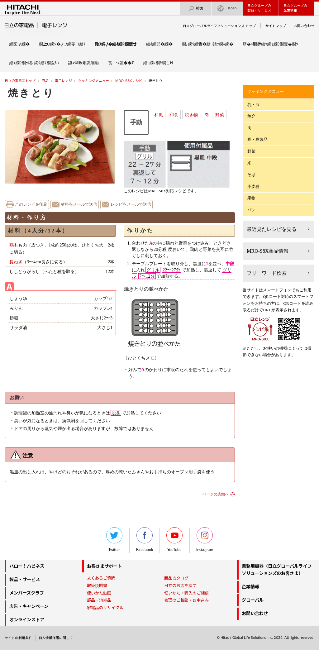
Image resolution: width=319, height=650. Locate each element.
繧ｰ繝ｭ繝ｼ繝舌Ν (158, 62)
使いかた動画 (99, 592)
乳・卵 (253, 104)
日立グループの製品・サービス (259, 7)
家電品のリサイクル (105, 607)
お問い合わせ (304, 26)
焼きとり (31, 92)
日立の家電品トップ (20, 81)
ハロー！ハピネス (26, 566)
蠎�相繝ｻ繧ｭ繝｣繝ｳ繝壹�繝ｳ (270, 43)
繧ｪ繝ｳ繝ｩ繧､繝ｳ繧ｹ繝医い (34, 62)
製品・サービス (24, 579)
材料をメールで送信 (79, 204)
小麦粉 (253, 186)
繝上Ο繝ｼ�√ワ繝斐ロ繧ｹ (62, 43)
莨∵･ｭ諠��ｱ (121, 62)
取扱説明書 (97, 585)
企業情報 (250, 587)
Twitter (114, 539)
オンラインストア (26, 620)
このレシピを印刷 (31, 204)
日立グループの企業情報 (295, 7)
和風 (158, 114)
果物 (251, 198)
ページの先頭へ (215, 494)
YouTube (174, 539)
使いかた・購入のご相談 (186, 592)
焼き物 (191, 114)
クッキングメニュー (93, 81)
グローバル (253, 600)
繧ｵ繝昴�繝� (159, 43)
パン (251, 210)
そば (251, 174)
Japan (227, 8)
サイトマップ (275, 26)
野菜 (219, 114)
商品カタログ (176, 578)
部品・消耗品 (99, 600)
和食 (173, 114)
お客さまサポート (104, 566)
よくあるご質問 (101, 578)
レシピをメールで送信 (131, 204)
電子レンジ (63, 81)
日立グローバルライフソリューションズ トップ (219, 26)
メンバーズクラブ (26, 593)
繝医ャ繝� (19, 43)
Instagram (204, 539)
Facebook (144, 539)
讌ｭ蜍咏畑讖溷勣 (83, 62)
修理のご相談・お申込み (186, 600)
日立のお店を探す (180, 585)
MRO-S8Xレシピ (128, 81)
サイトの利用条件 (18, 638)
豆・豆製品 (257, 139)
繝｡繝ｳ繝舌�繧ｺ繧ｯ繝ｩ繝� (207, 43)
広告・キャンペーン (28, 606)
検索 (195, 8)
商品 (45, 81)
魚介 (251, 116)
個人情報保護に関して (56, 638)
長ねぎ (15, 261)
